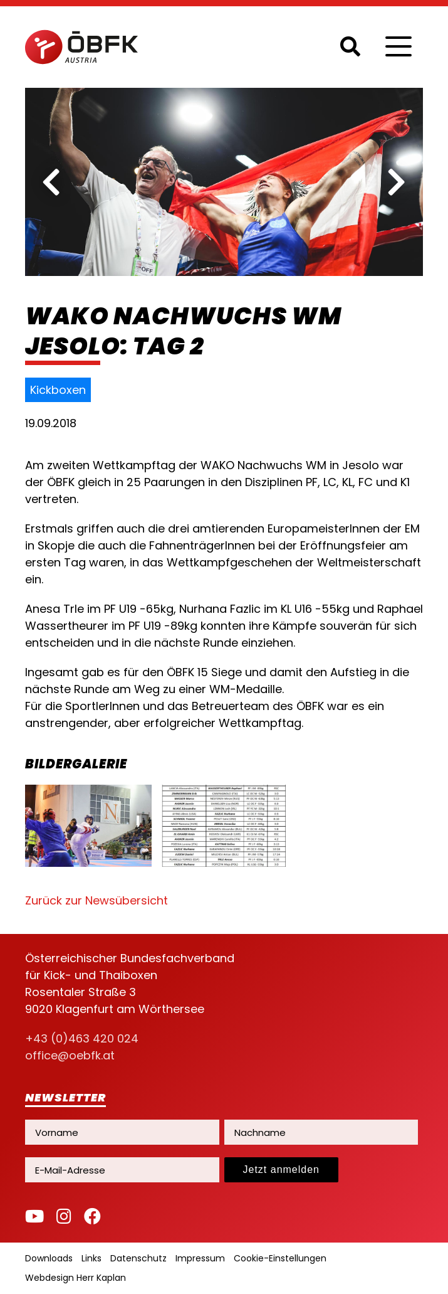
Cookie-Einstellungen (280, 1258)
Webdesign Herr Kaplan (75, 1277)
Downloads (49, 1258)
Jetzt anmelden (281, 1169)
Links (91, 1258)
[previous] (51, 182)
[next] (397, 182)
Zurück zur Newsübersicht (96, 900)
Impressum (200, 1258)
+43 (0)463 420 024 (81, 1038)
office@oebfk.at (70, 1055)
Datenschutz (138, 1258)
